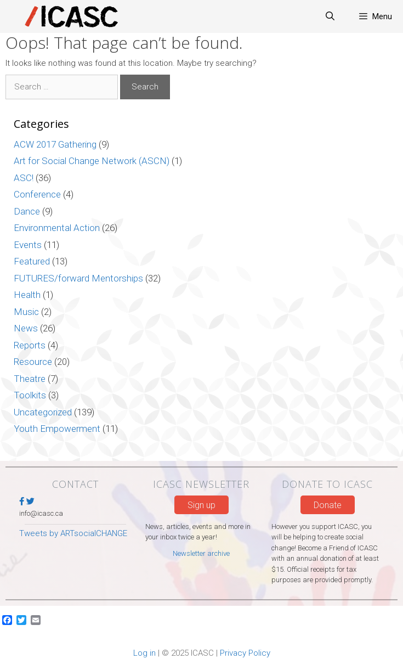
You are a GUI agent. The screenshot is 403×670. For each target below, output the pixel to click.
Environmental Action (57, 227)
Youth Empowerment (57, 428)
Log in (144, 653)
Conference (37, 194)
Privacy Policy (245, 653)
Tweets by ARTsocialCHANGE (73, 533)
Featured (32, 261)
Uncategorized (43, 412)
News (26, 328)
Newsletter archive (201, 553)
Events (28, 244)
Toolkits (30, 395)
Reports (30, 345)
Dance (27, 211)
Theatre (30, 378)
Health (27, 294)
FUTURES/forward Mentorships (78, 278)
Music (26, 311)
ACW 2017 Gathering (55, 144)
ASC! (23, 177)
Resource (33, 361)
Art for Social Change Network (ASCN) (91, 160)
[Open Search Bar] (330, 16)
